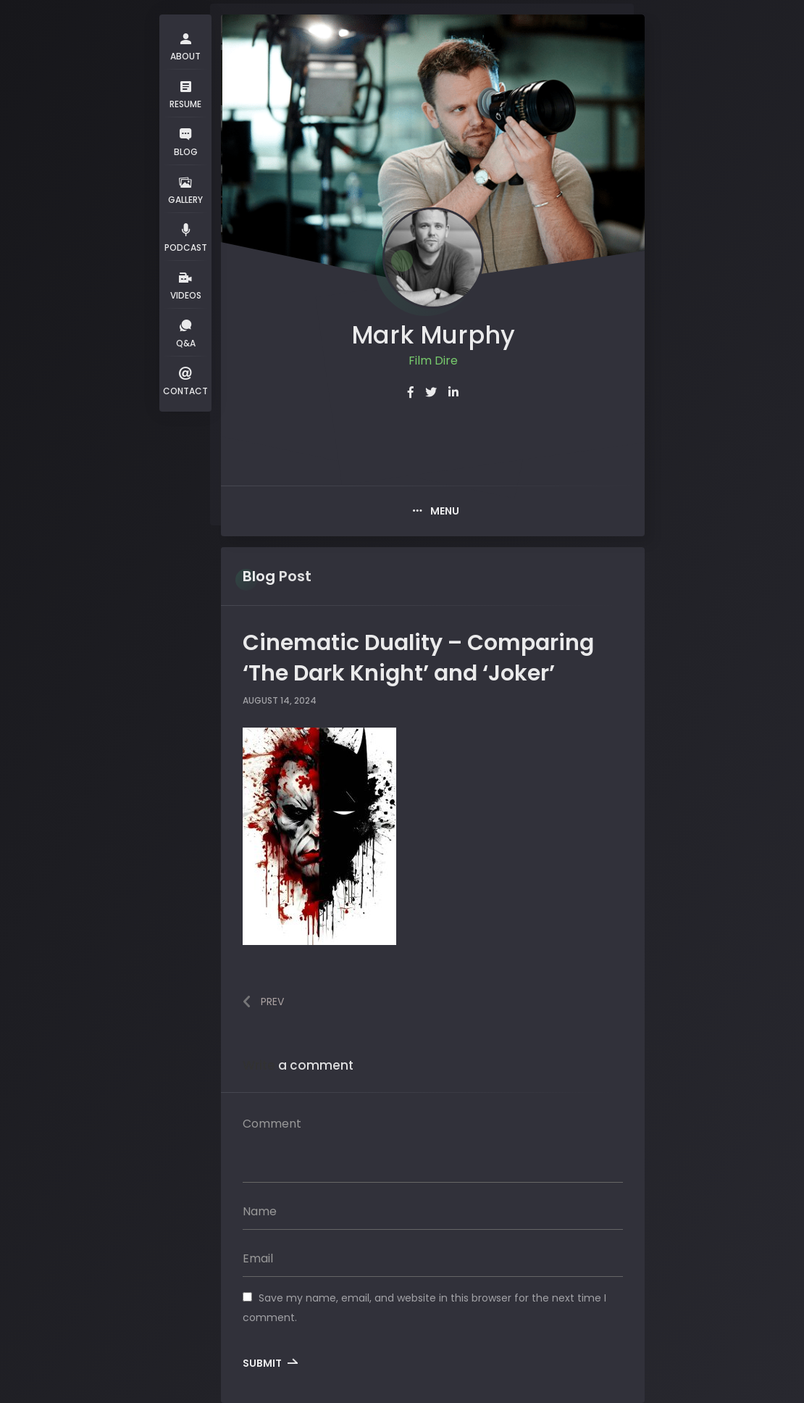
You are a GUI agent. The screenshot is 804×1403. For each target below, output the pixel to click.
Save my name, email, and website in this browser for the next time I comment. (424, 1308)
